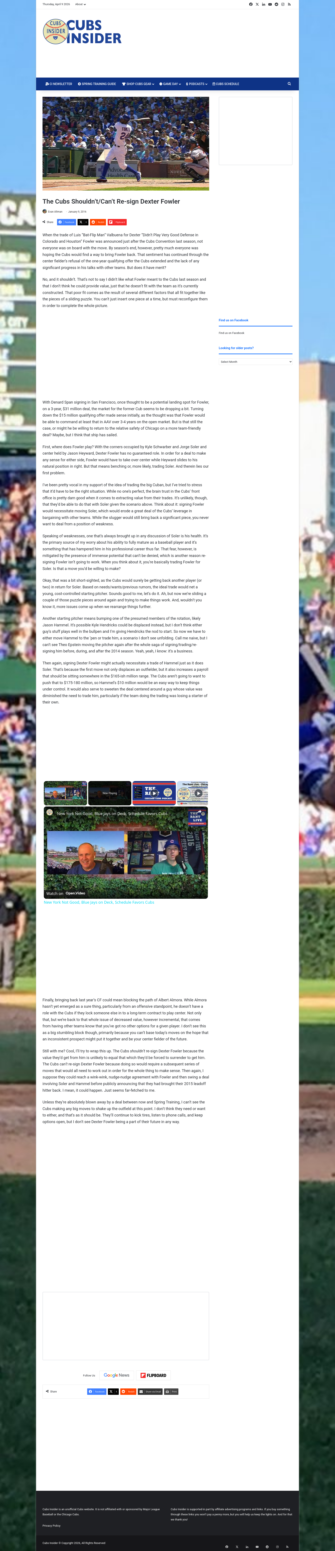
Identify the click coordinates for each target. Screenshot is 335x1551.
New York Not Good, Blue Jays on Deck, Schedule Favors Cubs (112, 813)
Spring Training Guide (97, 84)
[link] (50, 813)
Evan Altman (57, 211)
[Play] (154, 793)
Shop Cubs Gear (136, 84)
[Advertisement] (210, 43)
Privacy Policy (51, 1526)
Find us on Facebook (231, 333)
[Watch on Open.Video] (66, 893)
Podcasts (195, 84)
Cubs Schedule (226, 84)
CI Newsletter (59, 84)
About (79, 4)
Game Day (168, 84)
